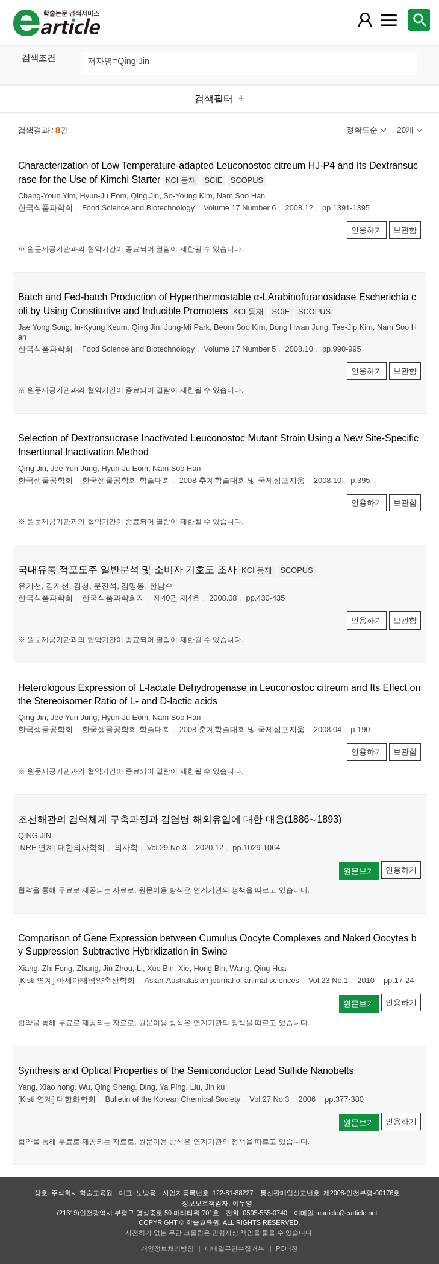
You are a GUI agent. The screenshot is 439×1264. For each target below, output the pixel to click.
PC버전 (287, 1248)
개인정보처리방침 (167, 1248)
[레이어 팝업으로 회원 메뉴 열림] (365, 20)
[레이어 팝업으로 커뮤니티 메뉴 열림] (389, 20)
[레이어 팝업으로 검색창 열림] (419, 20)
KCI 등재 (181, 180)
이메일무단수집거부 (234, 1248)
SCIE (213, 180)
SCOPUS (247, 180)
